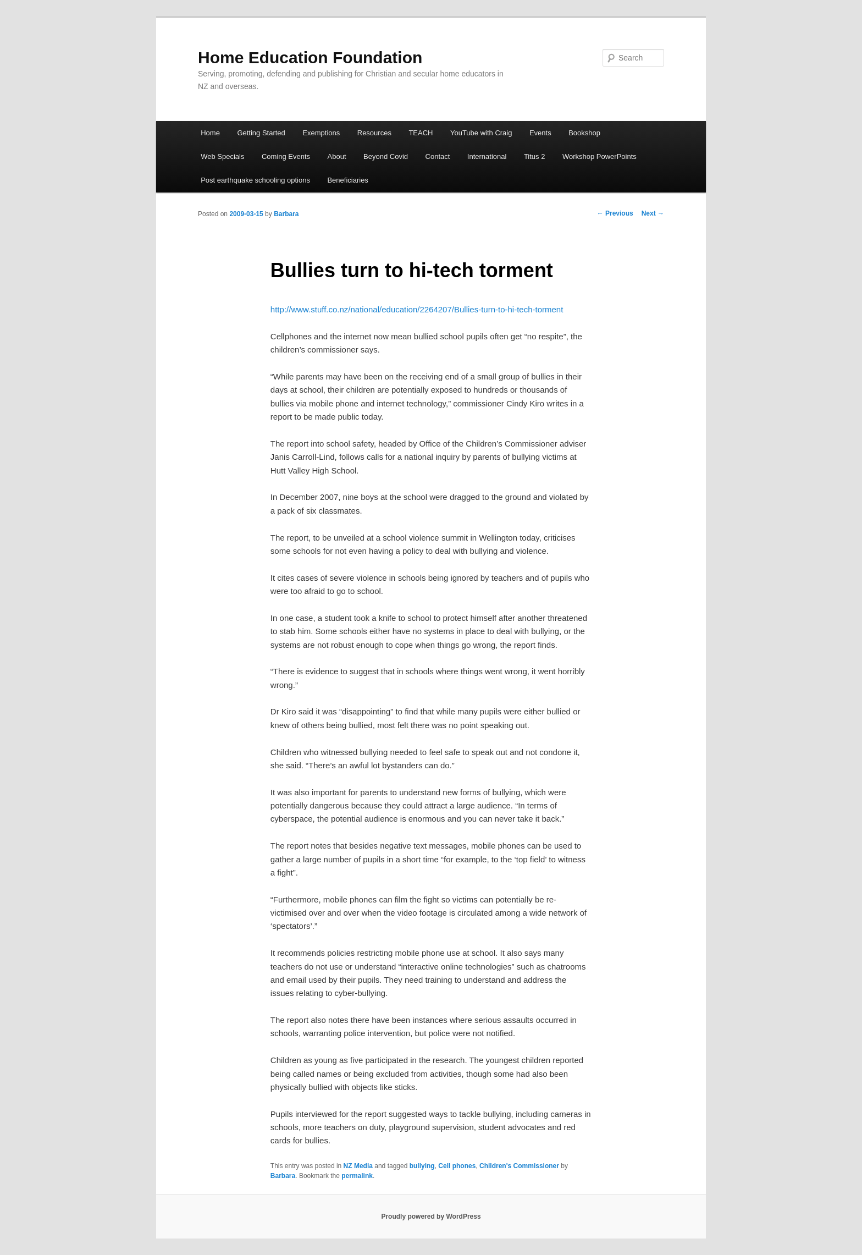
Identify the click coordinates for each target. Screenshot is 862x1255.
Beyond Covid (385, 156)
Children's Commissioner (519, 1166)
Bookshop (584, 133)
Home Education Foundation (310, 57)
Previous (615, 213)
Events (540, 133)
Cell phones (457, 1166)
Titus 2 (534, 156)
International (487, 156)
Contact (438, 156)
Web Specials (222, 156)
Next (653, 213)
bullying (422, 1166)
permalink (357, 1176)
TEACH (420, 133)
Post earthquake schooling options (255, 180)
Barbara (286, 214)
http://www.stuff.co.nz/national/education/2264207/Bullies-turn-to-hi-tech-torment (416, 309)
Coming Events (286, 156)
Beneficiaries (347, 180)
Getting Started (261, 133)
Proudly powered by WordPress (430, 1216)
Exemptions (321, 133)
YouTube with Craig (481, 133)
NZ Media (358, 1166)
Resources (374, 133)
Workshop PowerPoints (599, 156)
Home (210, 133)
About (337, 156)
